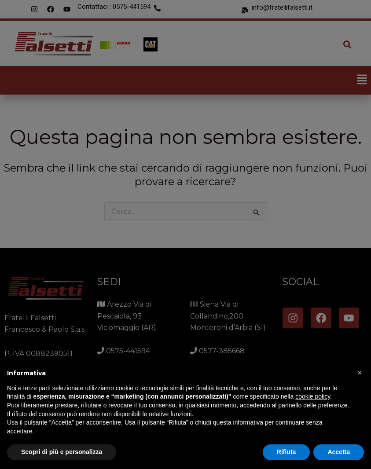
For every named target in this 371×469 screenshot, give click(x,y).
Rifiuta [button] (286, 451)
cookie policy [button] (312, 396)
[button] (360, 373)
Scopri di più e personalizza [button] (61, 451)
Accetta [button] (338, 451)
